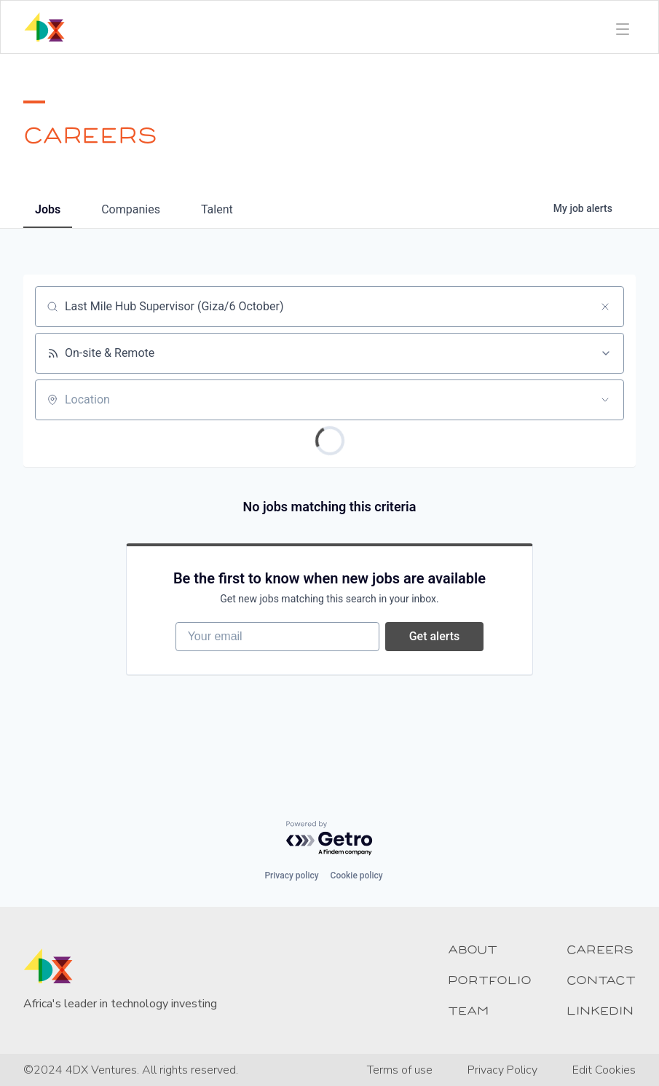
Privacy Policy (502, 1070)
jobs (47, 209)
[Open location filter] (605, 400)
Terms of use (400, 1070)
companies (130, 209)
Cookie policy (357, 875)
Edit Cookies (604, 1070)
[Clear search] (605, 307)
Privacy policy (291, 875)
